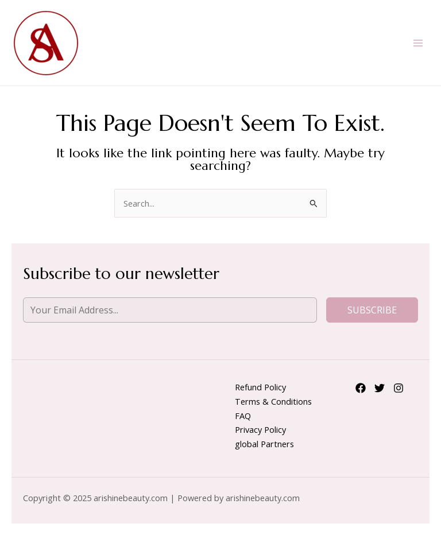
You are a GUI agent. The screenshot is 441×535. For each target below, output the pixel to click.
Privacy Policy (260, 429)
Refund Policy (260, 387)
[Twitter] (379, 388)
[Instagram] (398, 388)
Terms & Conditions (273, 401)
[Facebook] (360, 388)
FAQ (243, 415)
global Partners (264, 443)
